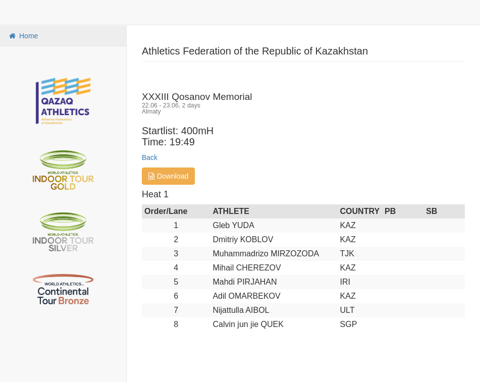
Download (168, 176)
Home (23, 36)
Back (149, 157)
